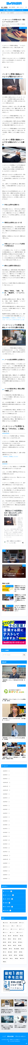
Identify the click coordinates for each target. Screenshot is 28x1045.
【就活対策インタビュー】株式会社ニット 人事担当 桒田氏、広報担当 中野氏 (14, 758)
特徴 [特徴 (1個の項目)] (11, 955)
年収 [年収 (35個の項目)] (11, 948)
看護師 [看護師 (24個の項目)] (21, 955)
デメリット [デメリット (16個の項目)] (6, 929)
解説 (4, 25)
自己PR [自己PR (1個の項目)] (22, 958)
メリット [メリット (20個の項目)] (13, 932)
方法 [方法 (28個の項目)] (5, 952)
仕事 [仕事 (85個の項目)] (10, 935)
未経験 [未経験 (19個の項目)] (10, 952)
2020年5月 (6, 874)
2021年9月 (6, 821)
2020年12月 (6, 855)
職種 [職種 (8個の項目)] (17, 958)
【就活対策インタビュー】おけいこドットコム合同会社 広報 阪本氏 (14, 700)
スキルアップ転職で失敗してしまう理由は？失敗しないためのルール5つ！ (20, 608)
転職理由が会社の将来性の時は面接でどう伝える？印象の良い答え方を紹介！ (7, 1011)
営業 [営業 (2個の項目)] (10, 942)
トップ (4, 1036)
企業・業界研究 (12, 7)
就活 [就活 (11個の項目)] (15, 945)
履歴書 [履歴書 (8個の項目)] (5, 948)
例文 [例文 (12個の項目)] (10, 939)
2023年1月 (6, 778)
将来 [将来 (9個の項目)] (10, 945)
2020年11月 (6, 859)
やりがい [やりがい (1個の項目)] (22, 922)
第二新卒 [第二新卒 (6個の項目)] (6, 958)
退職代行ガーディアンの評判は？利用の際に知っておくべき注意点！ (20, 588)
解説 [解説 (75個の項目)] (5, 961)
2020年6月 (6, 871)
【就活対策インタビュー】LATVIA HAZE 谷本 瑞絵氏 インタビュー (13, 719)
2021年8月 (6, 825)
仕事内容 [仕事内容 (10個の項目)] (16, 935)
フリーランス (10, 605)
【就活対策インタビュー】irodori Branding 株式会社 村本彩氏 (13, 738)
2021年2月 (6, 848)
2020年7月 (6, 867)
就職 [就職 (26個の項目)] (20, 945)
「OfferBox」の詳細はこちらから (10, 456)
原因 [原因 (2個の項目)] (5, 942)
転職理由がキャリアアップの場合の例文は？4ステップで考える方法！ (21, 1011)
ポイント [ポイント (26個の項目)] (6, 932)
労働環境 (7, 903)
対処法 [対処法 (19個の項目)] (20, 942)
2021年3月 (6, 844)
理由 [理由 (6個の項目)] (16, 955)
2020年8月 (6, 863)
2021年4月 (6, 840)
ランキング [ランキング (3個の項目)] (20, 932)
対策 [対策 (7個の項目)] (5, 945)
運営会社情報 (10, 1036)
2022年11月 (6, 786)
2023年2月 (6, 775)
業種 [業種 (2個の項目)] (21, 952)
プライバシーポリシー (20, 1036)
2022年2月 (6, 817)
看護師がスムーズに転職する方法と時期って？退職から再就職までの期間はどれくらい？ (20, 598)
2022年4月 (6, 809)
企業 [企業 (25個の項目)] (22, 935)
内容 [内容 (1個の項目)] (20, 939)
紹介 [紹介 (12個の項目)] (12, 958)
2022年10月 (6, 790)
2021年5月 (6, 836)
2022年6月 (6, 801)
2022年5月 (6, 805)
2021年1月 (6, 851)
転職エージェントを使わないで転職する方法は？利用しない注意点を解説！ (7, 1027)
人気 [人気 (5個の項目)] (5, 935)
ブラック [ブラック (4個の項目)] (22, 929)
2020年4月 (6, 878)
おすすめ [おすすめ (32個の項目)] (6, 922)
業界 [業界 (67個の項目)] (16, 952)
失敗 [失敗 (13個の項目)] (15, 942)
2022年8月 (6, 794)
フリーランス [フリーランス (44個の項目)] (14, 929)
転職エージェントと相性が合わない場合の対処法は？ (20, 1026)
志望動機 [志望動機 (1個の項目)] (17, 948)
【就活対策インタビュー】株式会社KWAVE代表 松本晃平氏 (13, 680)
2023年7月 (6, 771)
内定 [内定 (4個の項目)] (15, 939)
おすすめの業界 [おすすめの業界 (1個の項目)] (14, 922)
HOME (3, 12)
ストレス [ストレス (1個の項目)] (20, 925)
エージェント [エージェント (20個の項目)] (7, 925)
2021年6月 (6, 832)
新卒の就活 (7, 910)
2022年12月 (6, 782)
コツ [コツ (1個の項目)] (14, 925)
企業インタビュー (20, 7)
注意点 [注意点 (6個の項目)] (5, 955)
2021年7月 (6, 828)
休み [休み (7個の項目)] (5, 939)
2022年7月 (6, 798)
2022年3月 (6, 813)
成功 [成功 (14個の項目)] (23, 948)
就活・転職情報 (4, 7)
